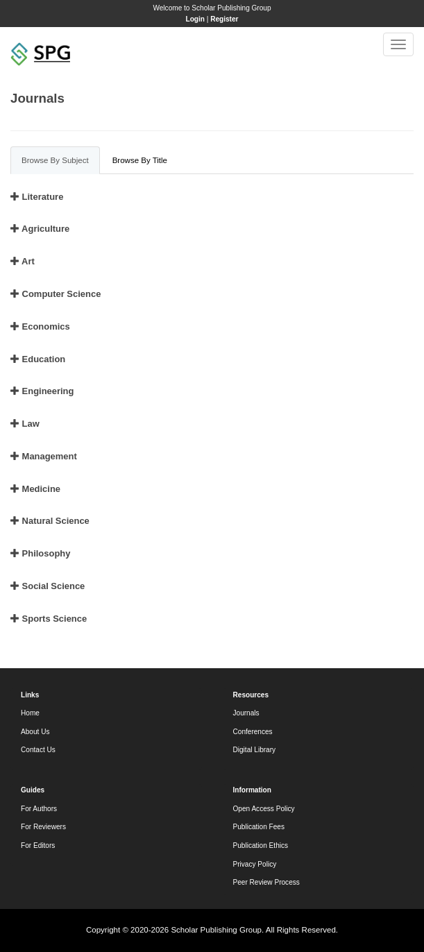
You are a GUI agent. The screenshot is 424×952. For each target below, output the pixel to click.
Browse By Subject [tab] (55, 160)
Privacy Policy (255, 864)
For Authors (39, 809)
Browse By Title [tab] (139, 160)
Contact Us (38, 750)
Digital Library (254, 750)
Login (195, 19)
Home (30, 713)
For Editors (38, 845)
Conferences (253, 732)
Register (224, 19)
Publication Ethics (261, 845)
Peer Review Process (266, 882)
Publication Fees (259, 827)
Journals (246, 713)
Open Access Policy (264, 809)
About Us (35, 732)
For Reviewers (43, 827)
